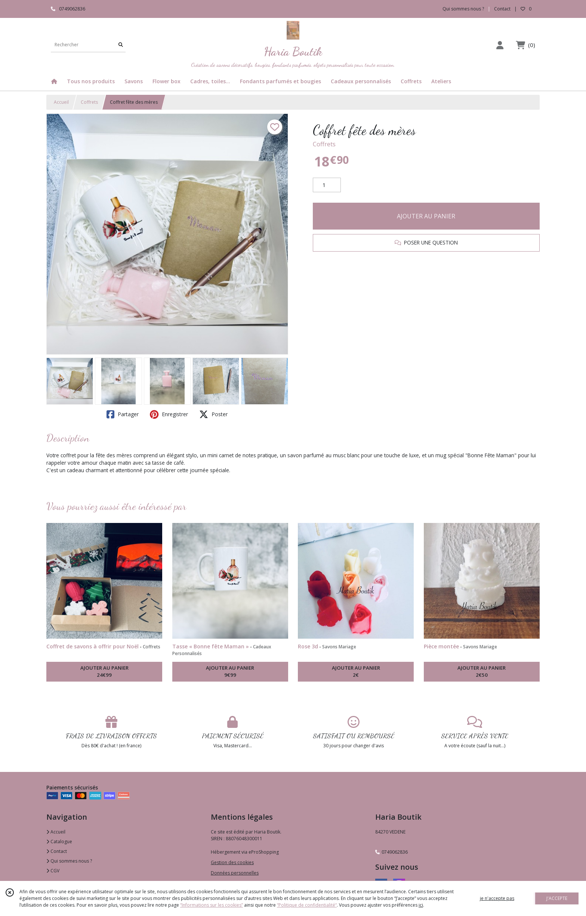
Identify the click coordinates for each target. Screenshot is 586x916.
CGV (52, 870)
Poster (213, 414)
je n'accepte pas (497, 898)
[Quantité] (327, 185)
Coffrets (89, 102)
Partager (123, 414)
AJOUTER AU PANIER (426, 216)
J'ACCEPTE (556, 898)
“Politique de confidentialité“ (307, 905)
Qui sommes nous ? (69, 861)
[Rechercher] (121, 44)
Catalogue (59, 841)
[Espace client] (500, 44)
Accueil (61, 102)
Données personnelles (235, 873)
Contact (502, 9)
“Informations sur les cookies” (211, 905)
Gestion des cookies (232, 862)
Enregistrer (169, 414)
